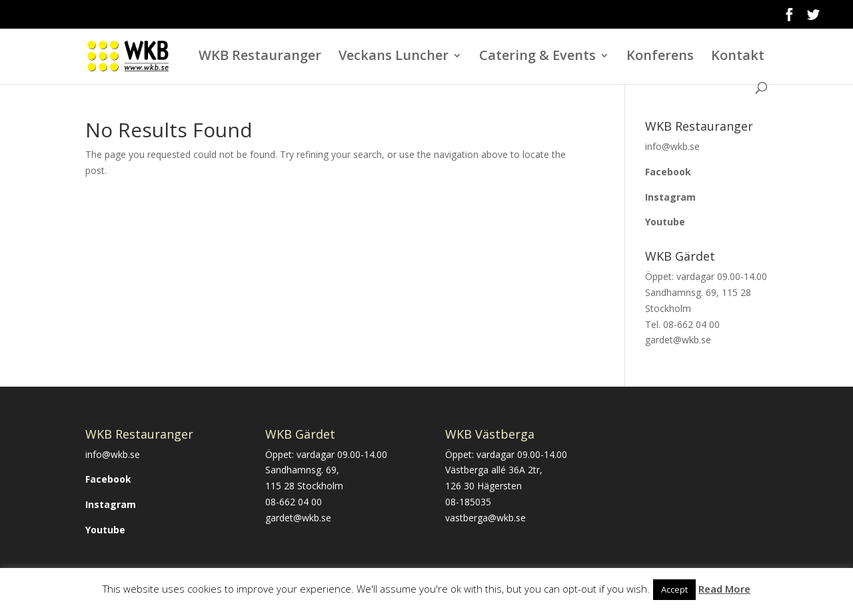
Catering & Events (537, 57)
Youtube (665, 221)
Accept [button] (674, 589)
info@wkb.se (112, 454)
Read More (724, 588)
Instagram (670, 197)
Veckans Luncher (393, 57)
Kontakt (737, 57)
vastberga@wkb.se (485, 517)
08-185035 (468, 501)
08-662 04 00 (293, 501)
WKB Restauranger (260, 57)
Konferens (660, 57)
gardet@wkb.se (298, 517)
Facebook (668, 171)
